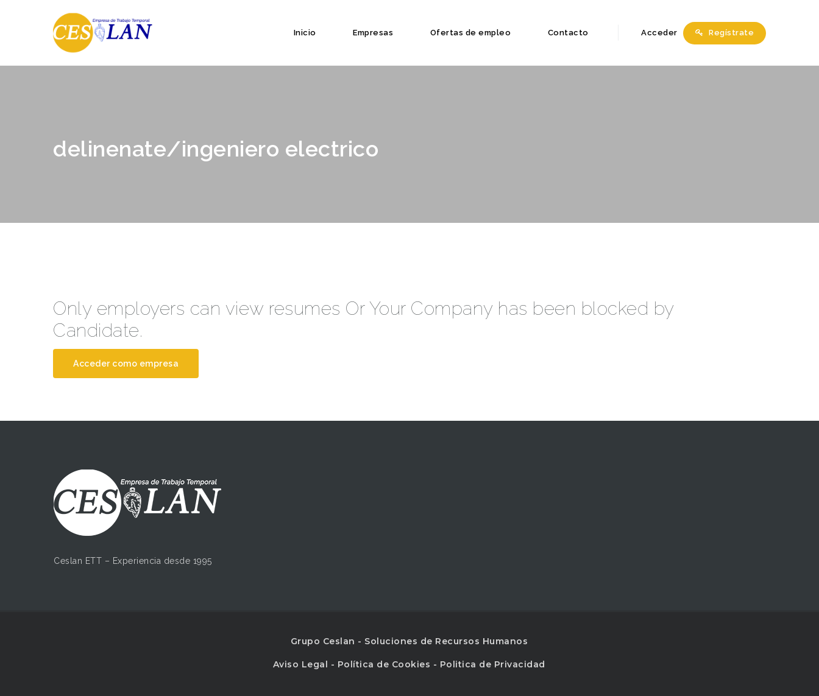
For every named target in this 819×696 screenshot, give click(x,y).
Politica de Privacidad (492, 664)
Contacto (568, 32)
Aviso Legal (300, 664)
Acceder (653, 32)
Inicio (305, 32)
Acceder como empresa (126, 363)
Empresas (373, 32)
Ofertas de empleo (470, 32)
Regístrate (724, 32)
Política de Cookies (384, 664)
